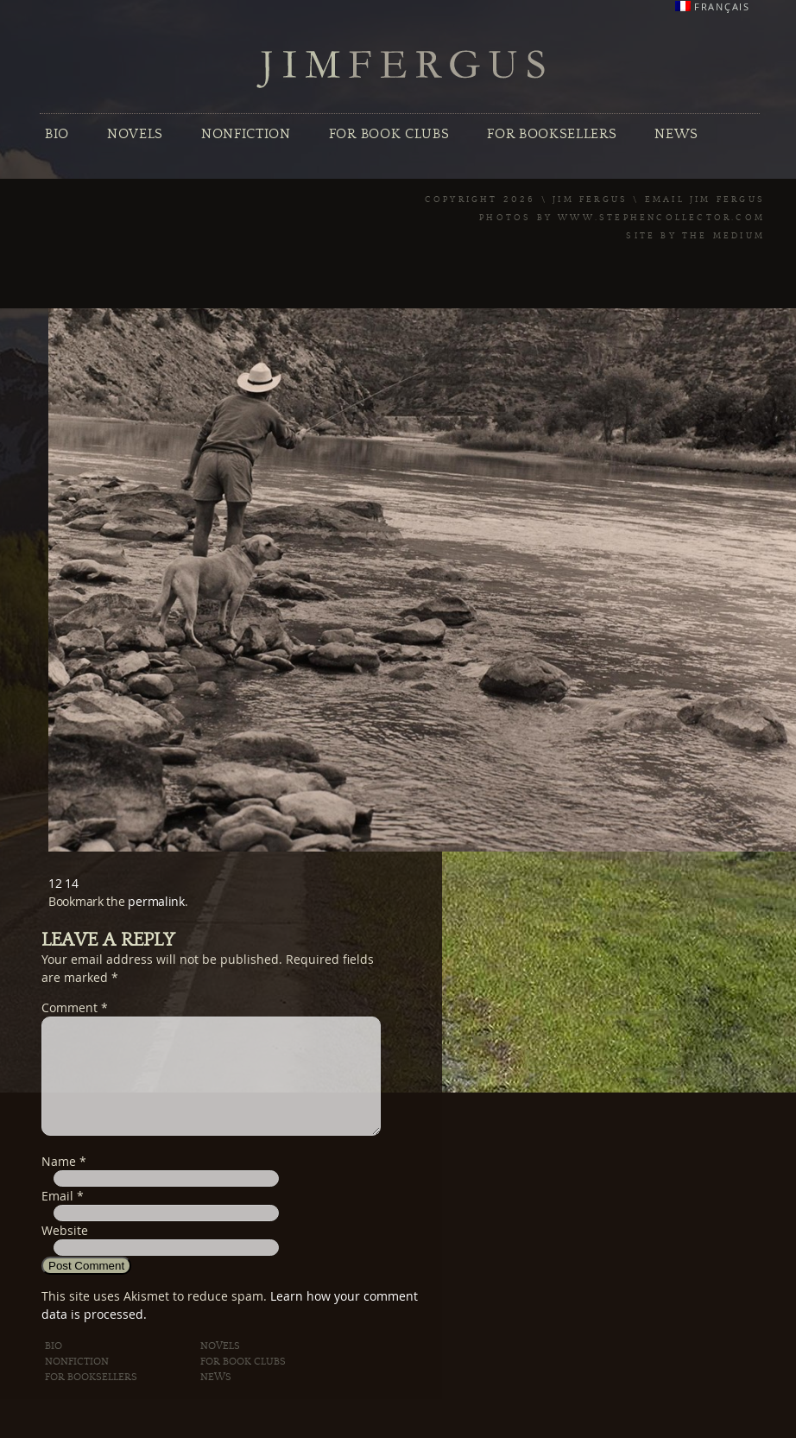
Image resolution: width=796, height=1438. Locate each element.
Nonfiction (246, 134)
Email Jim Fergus (705, 199)
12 (54, 883)
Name (58, 1182)
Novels (135, 134)
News (676, 134)
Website (64, 1251)
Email (57, 1216)
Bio (57, 134)
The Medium (723, 236)
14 (71, 883)
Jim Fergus (401, 70)
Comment (74, 1007)
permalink (156, 901)
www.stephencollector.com (661, 217)
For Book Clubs (389, 134)
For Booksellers (551, 134)
